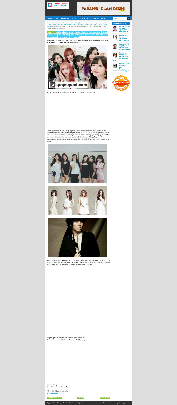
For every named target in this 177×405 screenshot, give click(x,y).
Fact (55, 34)
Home (56, 18)
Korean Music (52, 37)
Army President (69, 32)
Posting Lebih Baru (54, 397)
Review (82, 18)
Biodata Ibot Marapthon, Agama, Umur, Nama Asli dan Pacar (120, 56)
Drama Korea (65, 18)
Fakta (60, 34)
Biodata (74, 18)
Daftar (104, 32)
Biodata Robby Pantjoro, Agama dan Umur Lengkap (124, 37)
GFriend (66, 34)
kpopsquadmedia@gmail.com (121, 403)
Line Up (65, 37)
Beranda (81, 397)
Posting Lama (105, 397)
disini (83, 338)
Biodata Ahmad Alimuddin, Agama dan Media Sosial (124, 28)
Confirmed (97, 32)
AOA (61, 32)
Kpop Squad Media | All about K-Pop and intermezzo (74, 403)
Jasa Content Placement (96, 18)
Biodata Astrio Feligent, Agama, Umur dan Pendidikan (124, 46)
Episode (50, 34)
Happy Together (76, 34)
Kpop (60, 37)
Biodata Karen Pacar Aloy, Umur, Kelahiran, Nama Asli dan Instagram (121, 67)
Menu (50, 18)
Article (79, 32)
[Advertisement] (79, 112)
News (70, 37)
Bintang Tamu (87, 32)
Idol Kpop (103, 34)
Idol (97, 34)
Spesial (76, 37)
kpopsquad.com (52, 393)
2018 (57, 32)
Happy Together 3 (89, 34)
